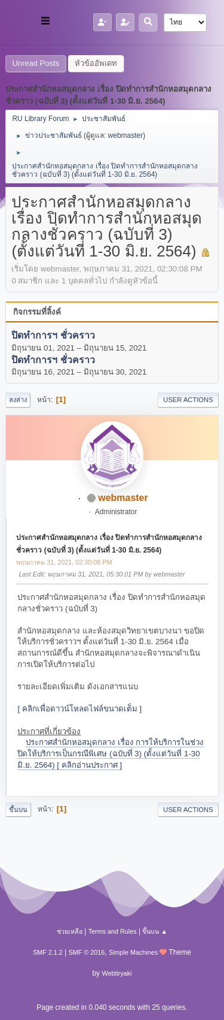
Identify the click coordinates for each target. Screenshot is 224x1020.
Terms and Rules (112, 931)
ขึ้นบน (18, 809)
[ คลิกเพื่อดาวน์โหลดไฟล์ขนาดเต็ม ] (79, 708)
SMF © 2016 (87, 952)
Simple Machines (133, 952)
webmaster (125, 135)
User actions (188, 399)
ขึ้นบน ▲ (154, 931)
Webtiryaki (116, 973)
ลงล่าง (18, 399)
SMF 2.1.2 (48, 952)
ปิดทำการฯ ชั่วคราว (52, 336)
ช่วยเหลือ (69, 931)
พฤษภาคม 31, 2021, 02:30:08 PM (64, 562)
